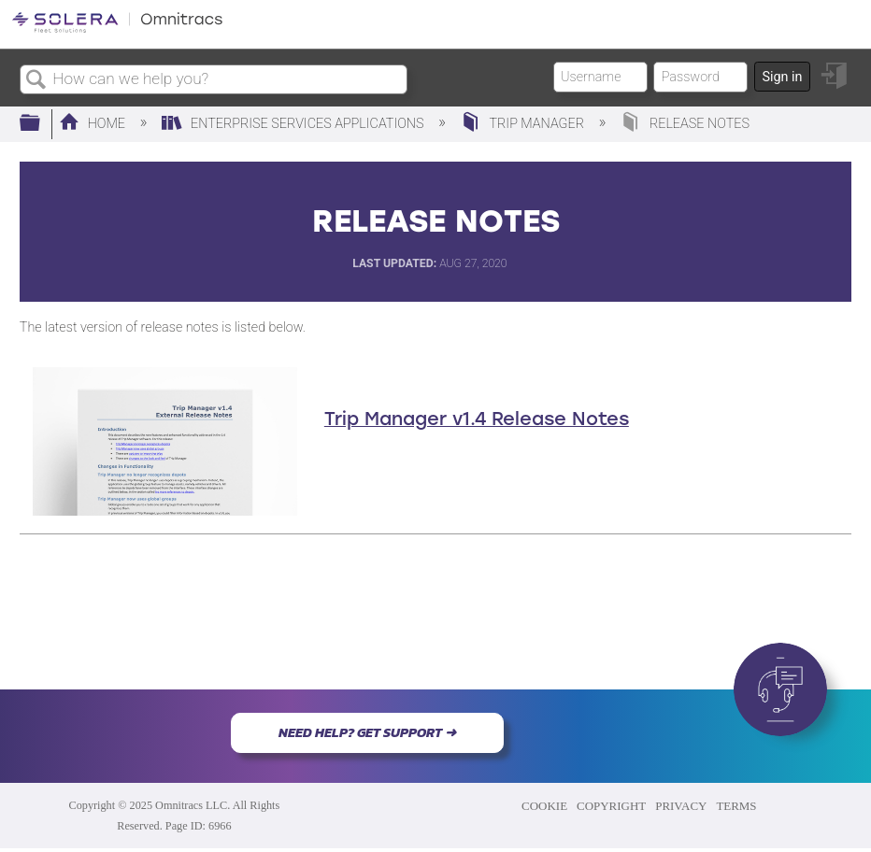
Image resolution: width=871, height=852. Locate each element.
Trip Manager (524, 124)
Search (36, 80)
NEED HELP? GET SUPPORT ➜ (367, 732)
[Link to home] (117, 29)
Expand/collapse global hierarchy (42, 123)
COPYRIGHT (611, 806)
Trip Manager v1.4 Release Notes (476, 418)
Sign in (782, 77)
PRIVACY (681, 806)
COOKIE (544, 806)
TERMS (736, 806)
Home (94, 124)
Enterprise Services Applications (294, 124)
